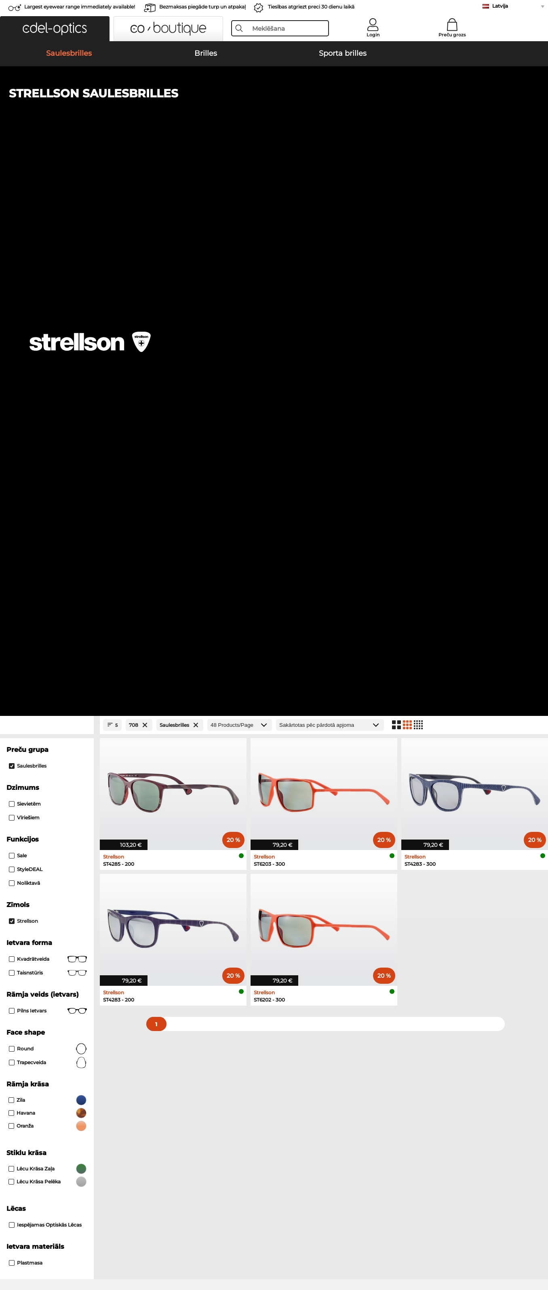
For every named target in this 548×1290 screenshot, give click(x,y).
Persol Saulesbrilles (37, 785)
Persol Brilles (293, 853)
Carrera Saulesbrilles (38, 794)
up (536, 1251)
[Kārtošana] (330, 182)
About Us (20, 1085)
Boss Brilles (291, 863)
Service (195, 1085)
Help (370, 1085)
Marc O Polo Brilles (36, 863)
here (215, 988)
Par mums (157, 1251)
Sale (18, 313)
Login (373, 35)
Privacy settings (27, 1098)
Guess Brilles (28, 892)
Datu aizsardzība (116, 1251)
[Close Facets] (47, 182)
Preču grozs (452, 35)
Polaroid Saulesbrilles (304, 775)
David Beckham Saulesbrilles (314, 814)
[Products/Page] (240, 182)
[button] (55, 28)
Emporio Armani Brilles (42, 883)
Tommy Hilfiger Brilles (306, 873)
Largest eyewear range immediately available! (79, 7)
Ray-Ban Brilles (31, 853)
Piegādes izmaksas (211, 1108)
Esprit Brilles (293, 883)
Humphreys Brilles (36, 873)
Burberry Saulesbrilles (304, 785)
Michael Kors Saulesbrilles (46, 804)
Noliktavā (24, 340)
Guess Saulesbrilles (301, 794)
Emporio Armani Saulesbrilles (51, 814)
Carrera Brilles (294, 892)
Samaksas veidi (206, 1098)
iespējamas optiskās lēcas (45, 682)
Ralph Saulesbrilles (301, 804)
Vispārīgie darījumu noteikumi (48, 1251)
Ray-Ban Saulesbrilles (40, 775)
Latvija (500, 6)
